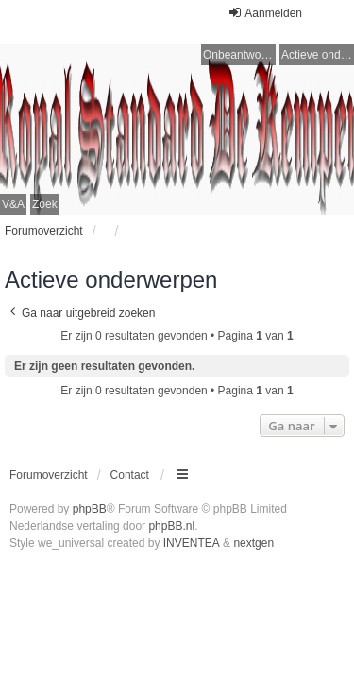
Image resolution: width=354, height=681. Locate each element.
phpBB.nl (171, 526)
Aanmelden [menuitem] (265, 13)
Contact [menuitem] (129, 474)
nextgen (253, 543)
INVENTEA (191, 543)
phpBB (90, 508)
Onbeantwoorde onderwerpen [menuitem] (239, 54)
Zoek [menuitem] (45, 204)
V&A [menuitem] (13, 204)
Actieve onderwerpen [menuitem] (317, 54)
